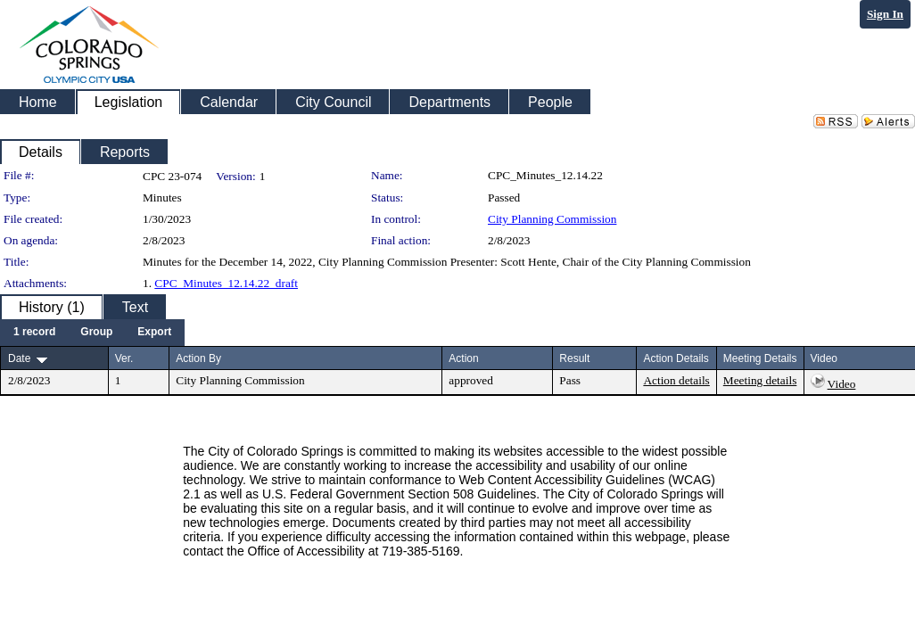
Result (574, 358)
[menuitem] (34, 332)
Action (463, 358)
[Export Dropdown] (154, 332)
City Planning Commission (552, 219)
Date (19, 358)
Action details (676, 380)
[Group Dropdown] (96, 332)
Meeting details (760, 380)
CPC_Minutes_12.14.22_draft (226, 283)
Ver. (124, 358)
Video (842, 384)
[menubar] (92, 332)
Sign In (885, 14)
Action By (198, 358)
